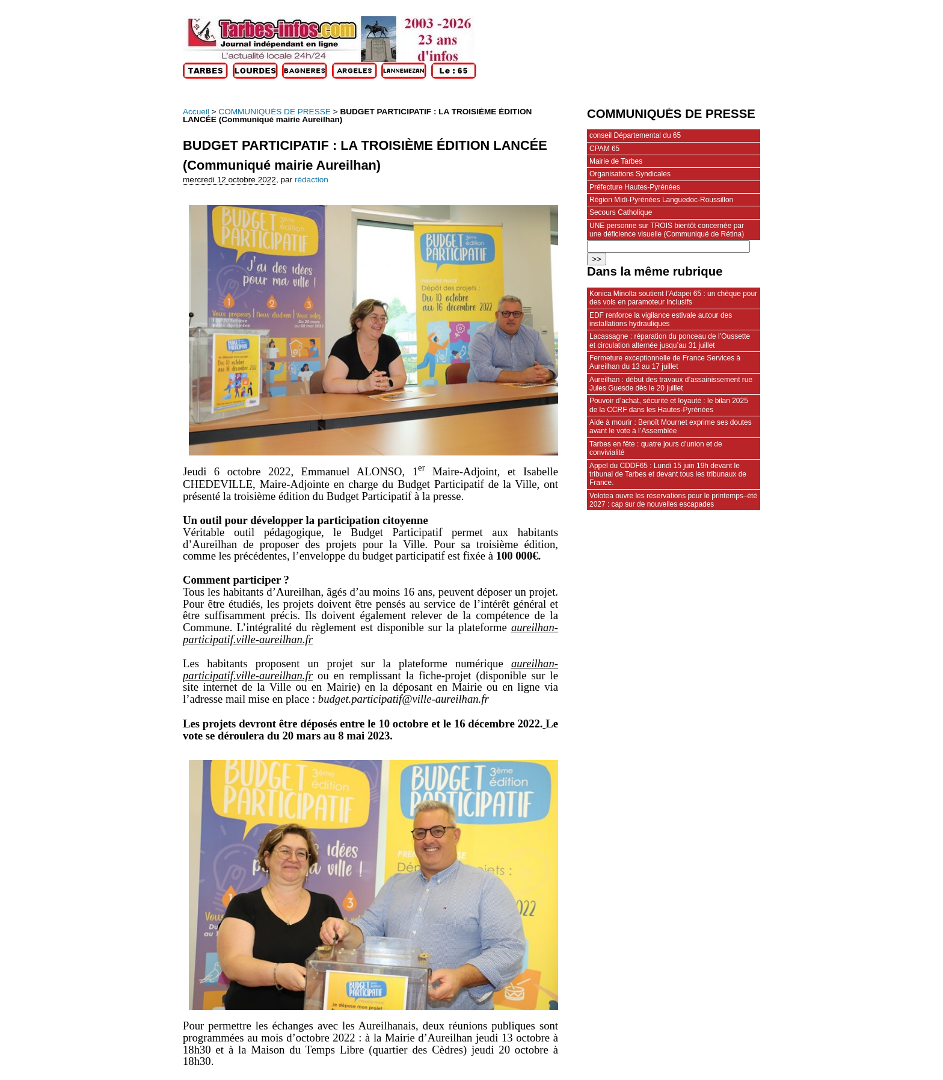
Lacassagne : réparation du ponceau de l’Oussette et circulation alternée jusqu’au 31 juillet (669, 340)
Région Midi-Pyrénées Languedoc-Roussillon (661, 200)
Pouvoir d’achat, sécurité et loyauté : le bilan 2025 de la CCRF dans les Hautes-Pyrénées (668, 405)
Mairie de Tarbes (615, 161)
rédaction (311, 179)
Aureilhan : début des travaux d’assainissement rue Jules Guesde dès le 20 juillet (670, 383)
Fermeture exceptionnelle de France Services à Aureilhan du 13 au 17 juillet (664, 362)
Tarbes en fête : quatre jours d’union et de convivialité (655, 448)
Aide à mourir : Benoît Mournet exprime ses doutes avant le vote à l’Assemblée (670, 426)
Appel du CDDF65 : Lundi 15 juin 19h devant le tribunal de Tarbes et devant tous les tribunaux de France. (667, 474)
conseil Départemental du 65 (635, 135)
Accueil (196, 111)
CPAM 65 (604, 148)
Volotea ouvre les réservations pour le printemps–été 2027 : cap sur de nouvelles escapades (673, 500)
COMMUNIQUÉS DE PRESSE (274, 111)
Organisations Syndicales (630, 174)
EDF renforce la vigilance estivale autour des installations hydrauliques (660, 319)
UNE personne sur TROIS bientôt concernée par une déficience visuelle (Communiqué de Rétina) (666, 229)
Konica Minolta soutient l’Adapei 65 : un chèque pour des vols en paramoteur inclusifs (673, 297)
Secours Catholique (620, 212)
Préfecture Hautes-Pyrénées (634, 187)
